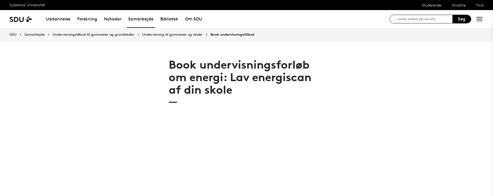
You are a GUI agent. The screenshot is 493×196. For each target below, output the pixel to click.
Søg (462, 19)
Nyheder (112, 19)
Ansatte (459, 5)
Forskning (87, 19)
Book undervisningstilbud (232, 34)
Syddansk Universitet (27, 4)
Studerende (431, 5)
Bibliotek (169, 19)
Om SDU (193, 19)
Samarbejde (141, 19)
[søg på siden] (423, 19)
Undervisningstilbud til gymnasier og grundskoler (93, 34)
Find (479, 5)
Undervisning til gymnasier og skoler (172, 34)
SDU (13, 34)
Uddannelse (58, 19)
